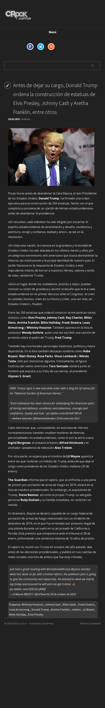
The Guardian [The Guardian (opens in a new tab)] (17, 480)
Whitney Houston (32, 604)
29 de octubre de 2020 (63, 594)
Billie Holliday (17, 614)
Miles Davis (69, 604)
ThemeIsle (95, 623)
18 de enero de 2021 (68, 418)
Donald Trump (40, 609)
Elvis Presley (35, 614)
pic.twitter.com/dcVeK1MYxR (63, 413)
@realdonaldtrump (58, 569)
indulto (76, 609)
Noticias (26, 119)
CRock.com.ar (19, 623)
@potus (75, 569)
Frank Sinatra (86, 604)
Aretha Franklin (60, 609)
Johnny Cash (53, 604)
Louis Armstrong (19, 609)
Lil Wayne (88, 609)
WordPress (47, 623)
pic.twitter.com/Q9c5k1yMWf (28, 589)
